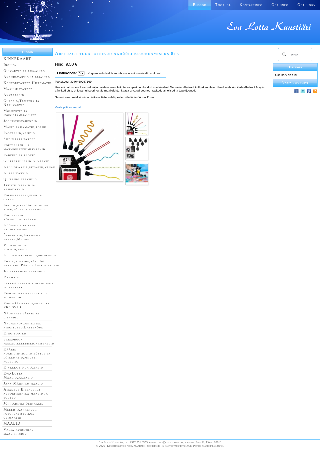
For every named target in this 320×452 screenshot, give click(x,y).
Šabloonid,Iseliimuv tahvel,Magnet (22, 237)
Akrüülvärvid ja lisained (27, 77)
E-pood (199, 5)
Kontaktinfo (251, 5)
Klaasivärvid (16, 173)
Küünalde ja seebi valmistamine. (20, 227)
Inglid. (10, 65)
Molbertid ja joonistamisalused (20, 113)
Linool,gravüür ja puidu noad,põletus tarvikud (26, 207)
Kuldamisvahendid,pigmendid (30, 255)
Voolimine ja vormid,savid (15, 247)
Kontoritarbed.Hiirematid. (28, 83)
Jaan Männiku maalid (23, 383)
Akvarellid (14, 95)
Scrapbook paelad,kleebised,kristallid (29, 341)
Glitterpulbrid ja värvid (27, 161)
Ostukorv (307, 5)
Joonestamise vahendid (24, 271)
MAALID (12, 423)
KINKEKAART (17, 59)
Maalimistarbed (18, 89)
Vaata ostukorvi (295, 82)
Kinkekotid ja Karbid (23, 367)
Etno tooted (15, 333)
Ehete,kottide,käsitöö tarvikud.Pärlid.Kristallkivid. (32, 263)
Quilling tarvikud (20, 179)
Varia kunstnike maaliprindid (19, 431)
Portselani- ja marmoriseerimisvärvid (24, 147)
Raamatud (13, 277)
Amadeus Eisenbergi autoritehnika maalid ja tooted (26, 393)
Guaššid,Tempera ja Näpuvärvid (22, 103)
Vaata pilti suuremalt (68, 107)
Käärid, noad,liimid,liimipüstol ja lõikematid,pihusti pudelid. (27, 355)
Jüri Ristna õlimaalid (24, 403)
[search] (294, 54)
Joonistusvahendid (20, 121)
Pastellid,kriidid (19, 133)
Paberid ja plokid (20, 155)
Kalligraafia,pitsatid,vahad (29, 167)
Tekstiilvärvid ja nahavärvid (19, 187)
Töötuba (223, 5)
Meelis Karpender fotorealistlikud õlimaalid (20, 413)
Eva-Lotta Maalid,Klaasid (18, 375)
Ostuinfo (280, 5)
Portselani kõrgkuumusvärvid (21, 217)
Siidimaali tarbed (20, 139)
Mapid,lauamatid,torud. (26, 127)
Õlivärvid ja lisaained (24, 71)
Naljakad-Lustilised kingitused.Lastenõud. (24, 325)
